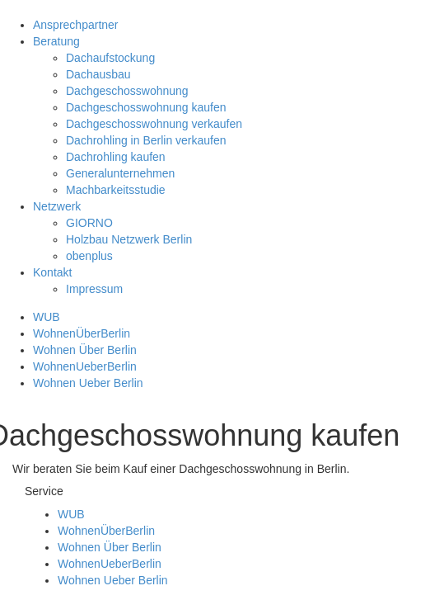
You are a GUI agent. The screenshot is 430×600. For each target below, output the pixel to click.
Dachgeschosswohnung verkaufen (154, 123)
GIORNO (89, 222)
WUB (46, 317)
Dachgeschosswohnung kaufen (146, 107)
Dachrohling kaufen (116, 156)
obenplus (89, 255)
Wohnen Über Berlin (85, 350)
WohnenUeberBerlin (85, 366)
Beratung (56, 41)
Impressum (94, 288)
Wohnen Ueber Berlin (88, 383)
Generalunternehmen (120, 173)
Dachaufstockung (110, 57)
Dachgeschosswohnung (127, 90)
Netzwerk (57, 206)
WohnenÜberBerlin (81, 333)
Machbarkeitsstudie (116, 189)
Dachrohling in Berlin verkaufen (146, 140)
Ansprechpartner (76, 24)
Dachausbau (98, 74)
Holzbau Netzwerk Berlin (129, 239)
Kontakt (52, 272)
